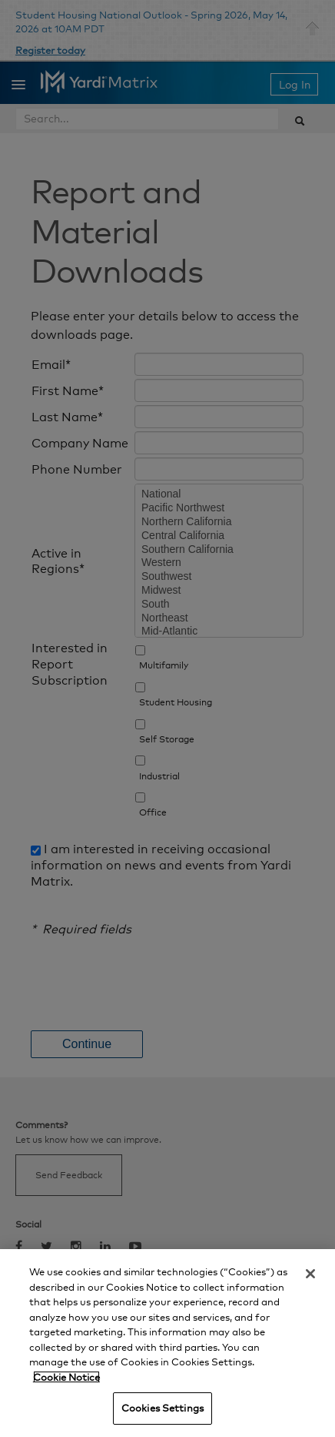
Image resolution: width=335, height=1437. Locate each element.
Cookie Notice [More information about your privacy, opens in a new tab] (66, 1377)
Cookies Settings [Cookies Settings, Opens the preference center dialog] (162, 1408)
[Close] (310, 1274)
